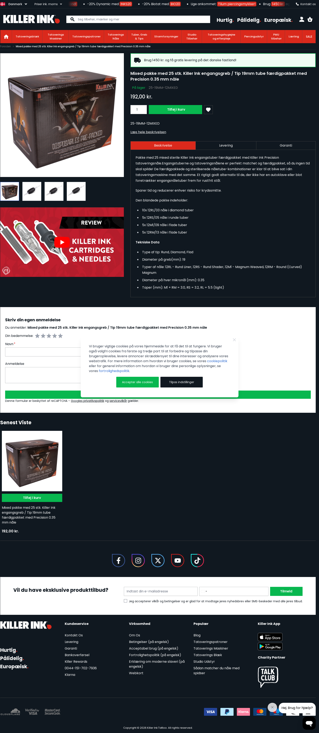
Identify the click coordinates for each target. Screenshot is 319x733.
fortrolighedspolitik (114, 371)
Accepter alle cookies (137, 382)
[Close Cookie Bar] (234, 339)
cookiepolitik (217, 361)
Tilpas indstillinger (181, 382)
